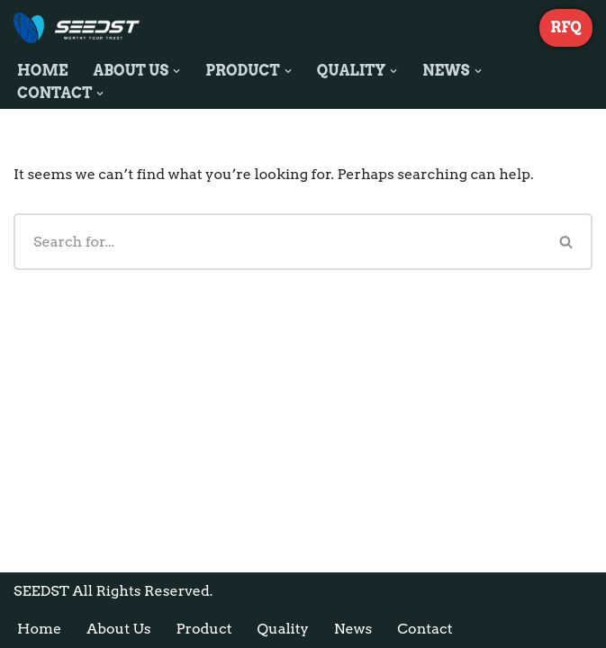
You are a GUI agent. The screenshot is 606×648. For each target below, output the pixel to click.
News (353, 628)
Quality (283, 628)
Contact (424, 628)
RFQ (566, 27)
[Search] (277, 241)
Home (42, 70)
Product (203, 628)
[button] (176, 71)
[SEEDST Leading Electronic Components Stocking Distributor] (77, 28)
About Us (118, 628)
